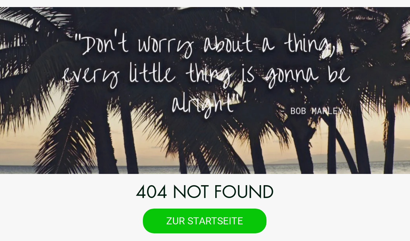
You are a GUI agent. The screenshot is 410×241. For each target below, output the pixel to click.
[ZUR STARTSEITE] (204, 221)
